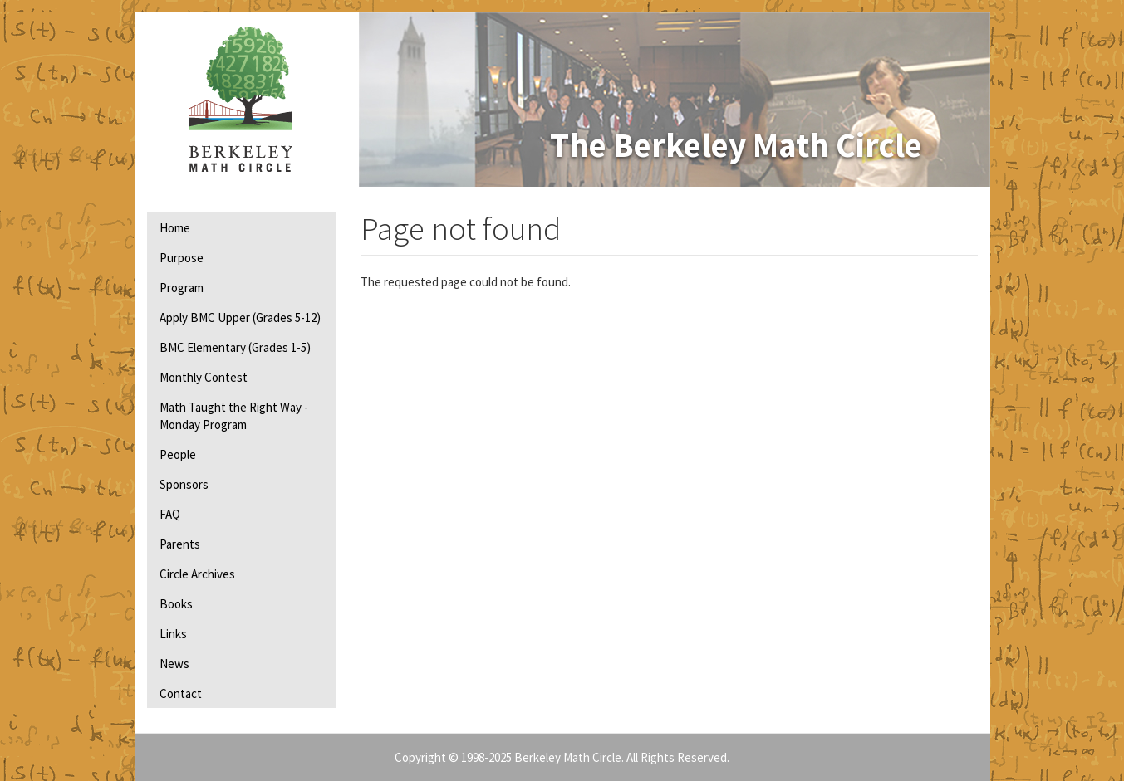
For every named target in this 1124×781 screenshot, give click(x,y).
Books (176, 604)
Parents (180, 544)
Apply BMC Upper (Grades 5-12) (240, 317)
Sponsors (184, 484)
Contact (181, 693)
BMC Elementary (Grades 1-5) (235, 347)
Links (173, 634)
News (174, 663)
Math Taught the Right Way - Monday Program (234, 415)
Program (182, 287)
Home (175, 228)
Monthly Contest (204, 377)
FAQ (170, 514)
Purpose (182, 258)
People (178, 454)
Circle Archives (197, 574)
